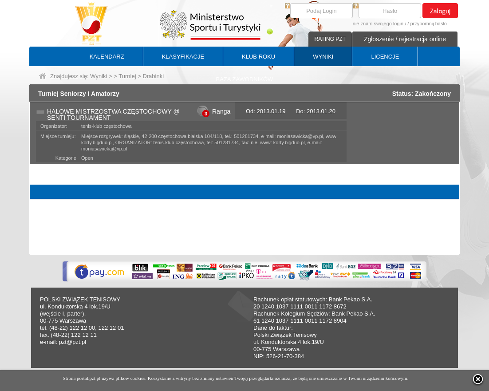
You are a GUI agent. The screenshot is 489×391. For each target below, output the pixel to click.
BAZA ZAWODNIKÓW (244, 79)
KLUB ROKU (258, 56)
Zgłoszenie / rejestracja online (405, 39)
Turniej (127, 76)
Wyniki (98, 76)
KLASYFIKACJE (183, 56)
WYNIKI (323, 56)
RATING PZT (330, 39)
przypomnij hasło (428, 23)
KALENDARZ (107, 56)
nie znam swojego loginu (379, 23)
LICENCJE (385, 56)
